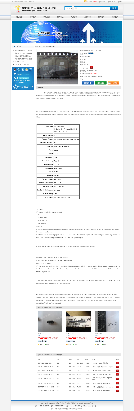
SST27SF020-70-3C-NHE (46, 387)
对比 (47, 344)
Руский (119, 2)
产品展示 (46, 17)
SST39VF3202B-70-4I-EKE (46, 379)
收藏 (41, 344)
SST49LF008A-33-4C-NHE (46, 374)
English (109, 2)
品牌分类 (87, 17)
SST (58, 367)
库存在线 (60, 17)
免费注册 (96, 2)
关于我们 (33, 17)
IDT (58, 363)
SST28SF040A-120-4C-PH (46, 391)
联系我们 (115, 17)
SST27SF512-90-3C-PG (45, 370)
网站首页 (19, 17)
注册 (91, 73)
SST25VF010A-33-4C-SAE (46, 367)
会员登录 (89, 2)
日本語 (114, 2)
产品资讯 (74, 17)
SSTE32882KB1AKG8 (45, 363)
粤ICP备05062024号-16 (86, 403)
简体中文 (103, 2)
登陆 (95, 73)
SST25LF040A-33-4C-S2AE (46, 383)
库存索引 (101, 17)
